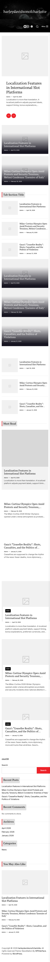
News (8, 610)
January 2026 (8, 835)
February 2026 (8, 832)
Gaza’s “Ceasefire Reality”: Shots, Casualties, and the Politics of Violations (32, 247)
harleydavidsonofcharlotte (25, 11)
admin (8, 97)
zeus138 (5, 759)
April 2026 (6, 828)
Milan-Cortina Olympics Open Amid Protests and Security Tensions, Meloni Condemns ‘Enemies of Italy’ (24, 174)
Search (5, 765)
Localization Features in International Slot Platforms (24, 87)
